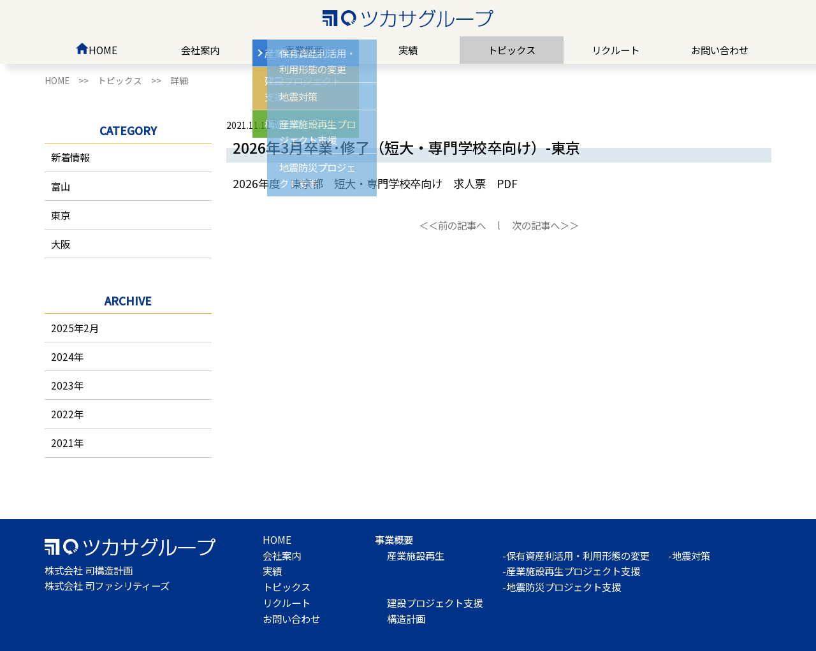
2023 (62, 385)
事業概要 (304, 50)
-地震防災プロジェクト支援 (561, 587)
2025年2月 (75, 328)
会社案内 (200, 50)
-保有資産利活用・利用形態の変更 (576, 555)
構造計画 (406, 618)
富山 (60, 186)
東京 (60, 215)
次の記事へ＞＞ (545, 225)
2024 (62, 356)
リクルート (615, 50)
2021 (62, 442)
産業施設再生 (415, 555)
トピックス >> (134, 80)
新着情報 (70, 157)
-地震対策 (689, 555)
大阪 (60, 244)
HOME (96, 50)
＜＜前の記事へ (452, 225)
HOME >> (71, 80)
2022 (62, 414)
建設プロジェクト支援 (435, 603)
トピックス (512, 50)
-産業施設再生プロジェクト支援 (571, 571)
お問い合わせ (719, 50)
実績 (408, 50)
